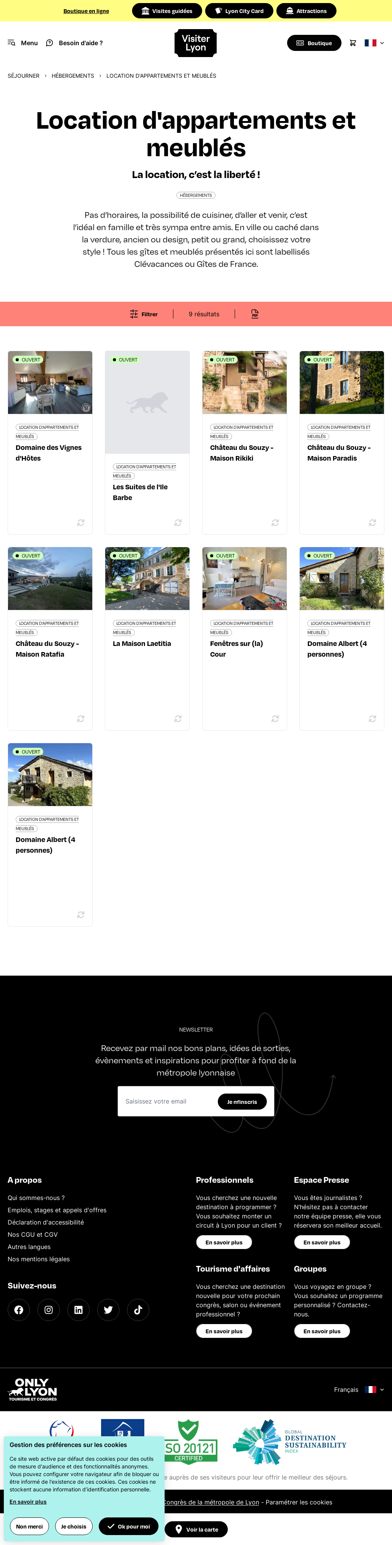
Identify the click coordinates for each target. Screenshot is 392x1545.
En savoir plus (224, 1242)
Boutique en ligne (86, 11)
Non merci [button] (29, 1526)
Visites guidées (167, 11)
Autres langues (29, 1247)
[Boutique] (313, 43)
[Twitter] (108, 1310)
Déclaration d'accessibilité (46, 1222)
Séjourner (23, 75)
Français (359, 1389)
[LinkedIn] (78, 1310)
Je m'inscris (242, 1101)
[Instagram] (49, 1310)
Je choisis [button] (74, 1526)
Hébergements (73, 75)
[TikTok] (138, 1310)
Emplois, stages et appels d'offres (57, 1210)
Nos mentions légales (39, 1259)
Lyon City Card (239, 11)
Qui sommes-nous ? (36, 1198)
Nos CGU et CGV (33, 1234)
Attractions (306, 11)
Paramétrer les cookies (299, 1502)
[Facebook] (19, 1310)
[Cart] (353, 43)
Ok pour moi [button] (128, 1526)
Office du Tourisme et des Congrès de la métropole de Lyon (172, 1502)
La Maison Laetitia (142, 643)
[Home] (196, 43)
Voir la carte (196, 1529)
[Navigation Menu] (23, 42)
